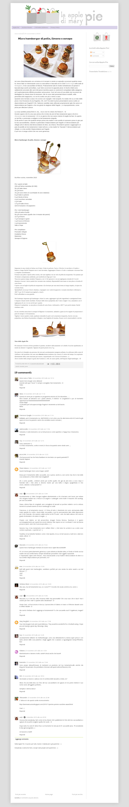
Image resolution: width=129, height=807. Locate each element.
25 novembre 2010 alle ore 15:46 (37, 662)
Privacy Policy (55, 27)
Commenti (94, 56)
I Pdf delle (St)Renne (41, 27)
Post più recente (20, 794)
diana (21, 394)
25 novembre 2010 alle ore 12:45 (33, 635)
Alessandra (18, 116)
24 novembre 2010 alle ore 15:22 (36, 545)
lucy (20, 635)
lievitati (22, 366)
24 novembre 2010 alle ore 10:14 (43, 378)
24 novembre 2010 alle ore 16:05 (40, 584)
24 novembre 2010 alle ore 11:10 (34, 394)
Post (92, 52)
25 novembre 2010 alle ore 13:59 (36, 651)
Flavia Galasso (24, 468)
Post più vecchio (77, 794)
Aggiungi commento (22, 739)
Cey (20, 441)
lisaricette (22, 662)
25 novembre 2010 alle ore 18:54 (33, 676)
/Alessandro (23, 698)
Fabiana (22, 651)
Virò (20, 676)
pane (26, 366)
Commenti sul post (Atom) (29, 798)
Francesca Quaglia (25, 415)
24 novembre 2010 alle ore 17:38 (40, 621)
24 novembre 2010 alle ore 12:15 (33, 441)
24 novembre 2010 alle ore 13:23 (37, 454)
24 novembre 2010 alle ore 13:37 (40, 468)
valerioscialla (23, 429)
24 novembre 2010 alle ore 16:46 (37, 596)
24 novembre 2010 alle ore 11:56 (39, 429)
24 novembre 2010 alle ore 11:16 (43, 415)
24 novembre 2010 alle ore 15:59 (33, 566)
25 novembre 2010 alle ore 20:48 (38, 698)
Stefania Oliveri (24, 584)
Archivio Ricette (27, 27)
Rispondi (22, 388)
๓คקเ (21, 494)
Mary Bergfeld (24, 621)
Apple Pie (16, 27)
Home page (49, 794)
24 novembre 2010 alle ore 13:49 (37, 494)
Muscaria (22, 545)
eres (20, 566)
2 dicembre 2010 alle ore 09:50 (36, 717)
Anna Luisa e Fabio (25, 378)
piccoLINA (22, 454)
